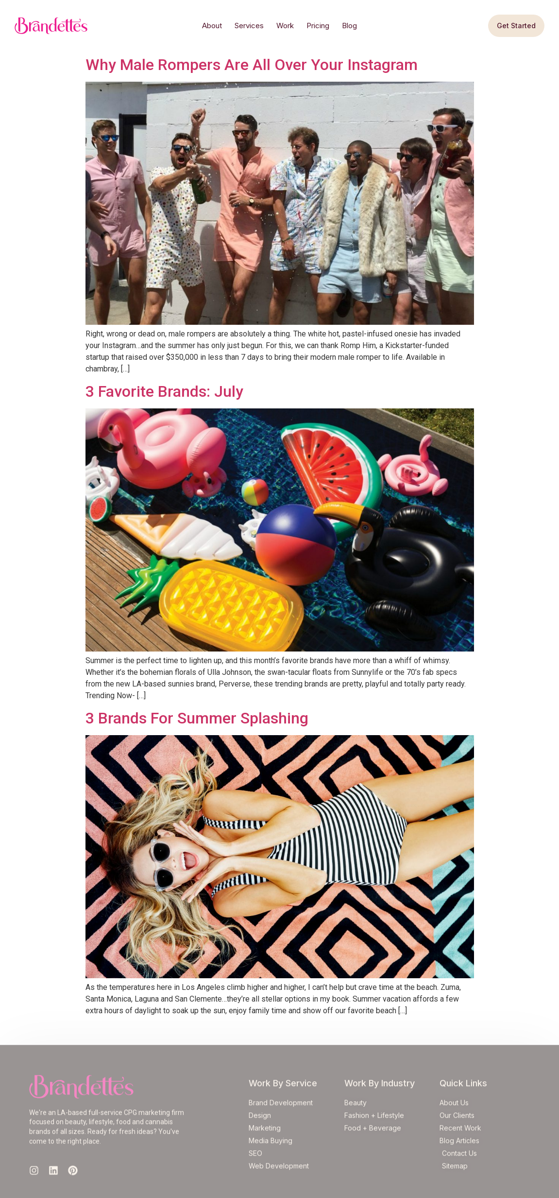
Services (249, 25)
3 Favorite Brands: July (164, 391)
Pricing (317, 25)
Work (285, 25)
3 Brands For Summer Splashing (196, 718)
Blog (349, 25)
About (212, 25)
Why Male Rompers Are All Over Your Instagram (251, 64)
